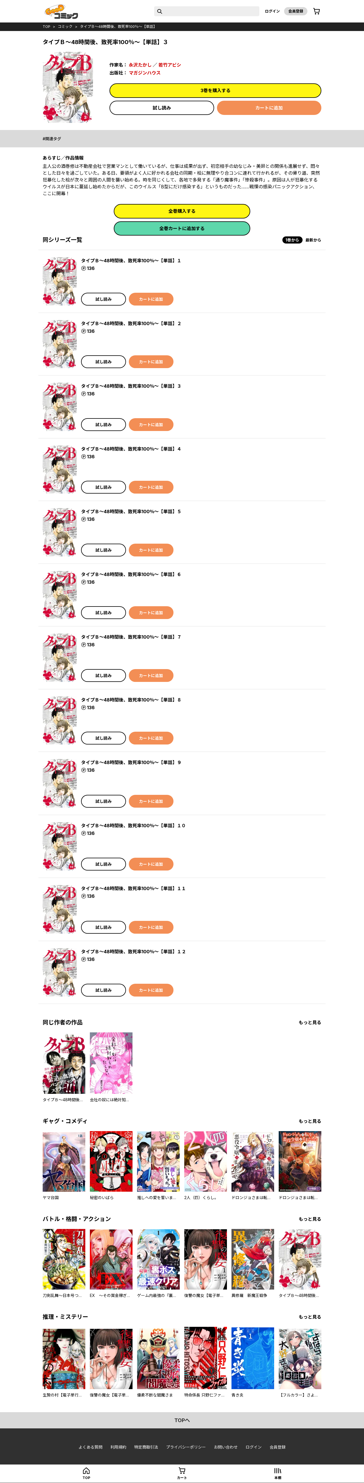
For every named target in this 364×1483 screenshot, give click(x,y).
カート (182, 1478)
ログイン (272, 11)
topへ (182, 1420)
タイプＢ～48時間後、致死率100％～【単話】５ (131, 511)
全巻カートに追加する (182, 228)
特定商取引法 (146, 1447)
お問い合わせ (226, 1447)
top (46, 26)
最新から (313, 240)
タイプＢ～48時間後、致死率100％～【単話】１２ (133, 951)
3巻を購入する (215, 90)
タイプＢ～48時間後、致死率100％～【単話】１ (131, 260)
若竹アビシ (169, 65)
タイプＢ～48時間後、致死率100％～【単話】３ (131, 386)
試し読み (162, 108)
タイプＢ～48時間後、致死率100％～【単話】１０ (133, 825)
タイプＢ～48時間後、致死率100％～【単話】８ (131, 700)
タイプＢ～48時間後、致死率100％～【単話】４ (131, 449)
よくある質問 (90, 1447)
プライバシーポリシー (186, 1447)
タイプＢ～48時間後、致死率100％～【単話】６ (131, 574)
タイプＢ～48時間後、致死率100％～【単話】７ (131, 637)
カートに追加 (269, 108)
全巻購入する (182, 211)
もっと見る (310, 1022)
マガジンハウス (145, 73)
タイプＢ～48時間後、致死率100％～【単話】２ (131, 323)
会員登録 (295, 11)
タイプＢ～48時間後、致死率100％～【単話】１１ (133, 888)
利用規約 (118, 1447)
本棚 (277, 1478)
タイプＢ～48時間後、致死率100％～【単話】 (118, 26)
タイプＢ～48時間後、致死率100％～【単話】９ (131, 762)
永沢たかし (140, 65)
